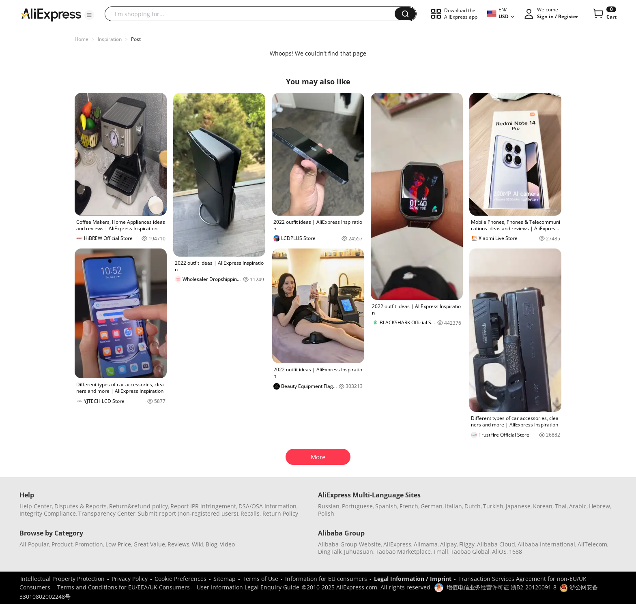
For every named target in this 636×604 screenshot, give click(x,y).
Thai (561, 506)
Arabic (578, 506)
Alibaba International (546, 544)
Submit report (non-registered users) (188, 513)
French (409, 506)
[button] (89, 15)
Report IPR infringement (203, 506)
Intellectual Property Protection (62, 579)
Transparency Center (106, 513)
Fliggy (467, 544)
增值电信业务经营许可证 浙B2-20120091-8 (501, 587)
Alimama (426, 544)
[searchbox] (253, 14)
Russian (328, 506)
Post (136, 39)
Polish (326, 513)
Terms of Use (260, 579)
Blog (211, 544)
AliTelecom (592, 544)
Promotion (89, 544)
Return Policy (280, 513)
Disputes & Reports (80, 506)
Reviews (178, 544)
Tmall (440, 551)
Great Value (149, 544)
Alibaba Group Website (349, 544)
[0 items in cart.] (604, 13)
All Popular (34, 544)
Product (62, 544)
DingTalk (330, 551)
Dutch (472, 506)
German (432, 506)
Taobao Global (470, 551)
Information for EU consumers (326, 579)
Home (81, 39)
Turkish (493, 506)
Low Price (118, 544)
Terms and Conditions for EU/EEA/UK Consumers (123, 587)
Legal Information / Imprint (412, 579)
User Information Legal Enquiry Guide (248, 587)
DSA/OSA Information (267, 506)
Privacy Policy (130, 579)
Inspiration (110, 39)
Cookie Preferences (180, 579)
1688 (515, 551)
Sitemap (224, 579)
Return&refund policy (138, 506)
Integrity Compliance (47, 513)
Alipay (448, 544)
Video (227, 544)
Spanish (386, 506)
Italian (453, 506)
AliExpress (397, 544)
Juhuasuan (358, 551)
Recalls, (251, 513)
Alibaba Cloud (496, 544)
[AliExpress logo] (51, 14)
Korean (542, 506)
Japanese (518, 506)
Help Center (35, 506)
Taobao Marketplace (403, 551)
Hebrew (599, 506)
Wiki (197, 544)
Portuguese (357, 506)
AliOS (499, 551)
